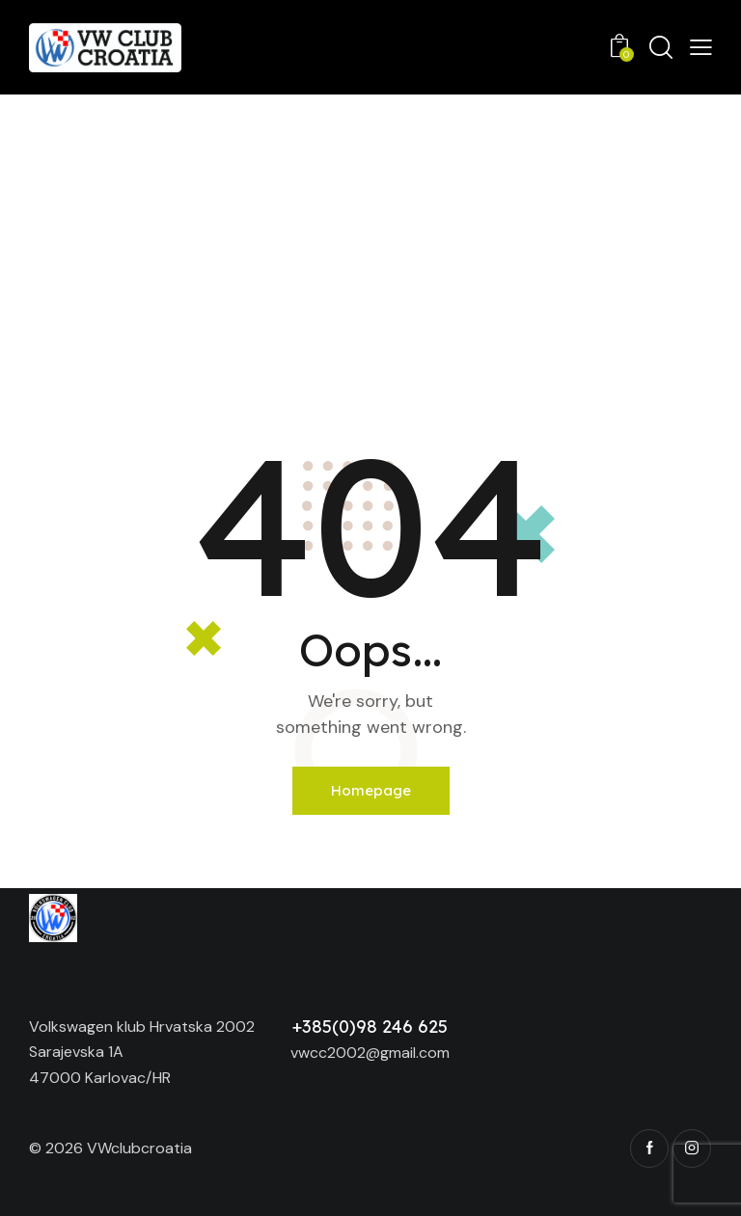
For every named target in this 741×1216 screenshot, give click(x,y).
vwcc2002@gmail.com (370, 1052)
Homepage (371, 790)
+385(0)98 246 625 (370, 1026)
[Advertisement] (370, 239)
